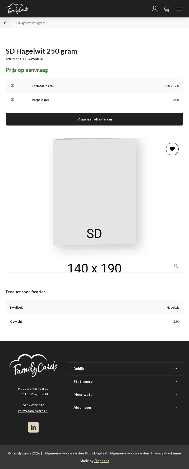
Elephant (101, 461)
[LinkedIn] (33, 427)
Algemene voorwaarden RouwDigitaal (75, 453)
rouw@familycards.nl (33, 411)
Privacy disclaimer (166, 453)
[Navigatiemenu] (179, 9)
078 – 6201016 (33, 405)
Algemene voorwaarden (129, 453)
